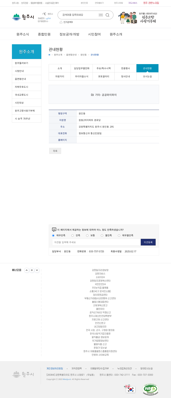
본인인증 (84, 3)
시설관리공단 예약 (52, 3)
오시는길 (147, 76)
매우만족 (58, 235)
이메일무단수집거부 (99, 368)
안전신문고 (100, 323)
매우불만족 (125, 235)
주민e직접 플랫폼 (100, 288)
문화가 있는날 (100, 348)
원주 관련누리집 (151, 3)
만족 (75, 235)
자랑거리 (59, 76)
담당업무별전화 (81, 68)
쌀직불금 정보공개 (100, 337)
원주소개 (58, 55)
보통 (90, 235)
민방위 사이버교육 (100, 355)
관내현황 (147, 68)
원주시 (23, 17)
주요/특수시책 (104, 68)
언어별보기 (99, 3)
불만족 (106, 235)
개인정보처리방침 (55, 368)
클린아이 (100, 309)
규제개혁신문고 (100, 305)
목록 (55, 151)
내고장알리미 (100, 326)
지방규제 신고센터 (100, 319)
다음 (37, 270)
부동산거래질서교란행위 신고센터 (100, 298)
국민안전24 (100, 284)
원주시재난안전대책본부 (100, 316)
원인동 (83, 55)
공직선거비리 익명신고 (100, 312)
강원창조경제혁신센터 (100, 280)
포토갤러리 (103, 76)
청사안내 (125, 76)
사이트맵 (157, 34)
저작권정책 (77, 368)
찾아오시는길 (146, 368)
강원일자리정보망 (100, 270)
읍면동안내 (71, 55)
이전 (26, 270)
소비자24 (100, 277)
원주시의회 (118, 3)
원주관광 (24, 3)
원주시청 (15, 3)
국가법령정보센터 (100, 340)
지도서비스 (132, 3)
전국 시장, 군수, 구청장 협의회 (100, 330)
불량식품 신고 (100, 344)
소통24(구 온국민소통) (100, 291)
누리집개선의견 (124, 368)
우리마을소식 (81, 76)
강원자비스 (100, 273)
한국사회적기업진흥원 (100, 333)
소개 (60, 68)
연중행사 (125, 68)
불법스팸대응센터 (100, 302)
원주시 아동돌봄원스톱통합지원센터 (100, 351)
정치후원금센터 (100, 295)
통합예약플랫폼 (36, 3)
